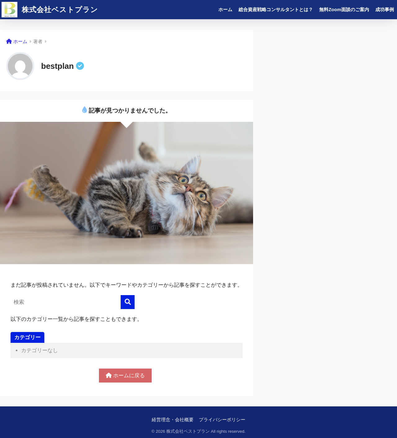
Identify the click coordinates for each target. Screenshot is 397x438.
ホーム (225, 9)
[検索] (128, 302)
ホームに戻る (125, 375)
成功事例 (384, 9)
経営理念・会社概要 (173, 419)
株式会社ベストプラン (50, 10)
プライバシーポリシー (222, 419)
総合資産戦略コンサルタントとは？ (276, 9)
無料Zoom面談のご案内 (344, 9)
